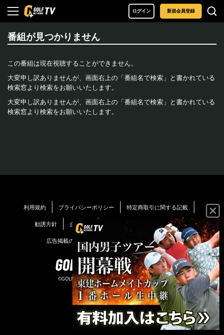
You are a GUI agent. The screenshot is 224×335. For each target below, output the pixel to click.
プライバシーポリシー (86, 207)
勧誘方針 (46, 224)
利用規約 (35, 207)
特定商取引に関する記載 (157, 207)
